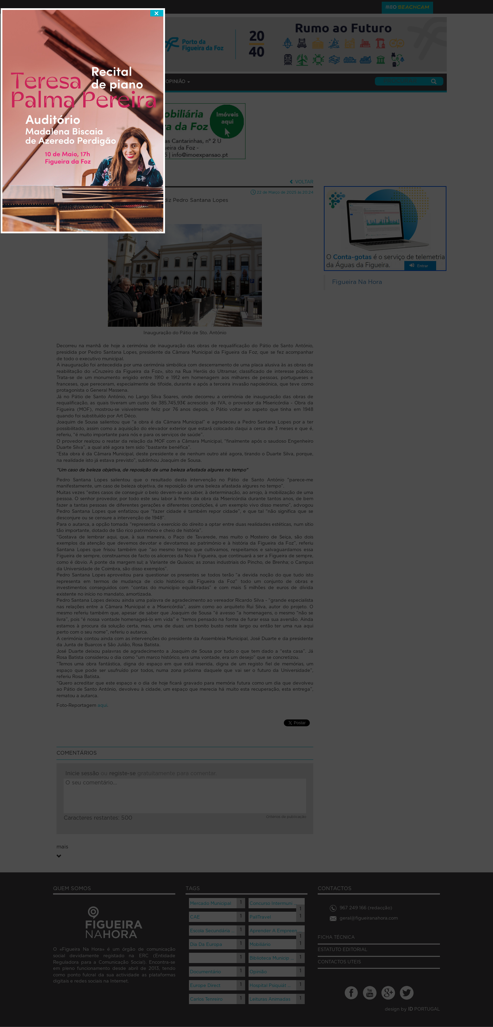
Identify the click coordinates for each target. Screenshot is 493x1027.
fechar (320, 387)
